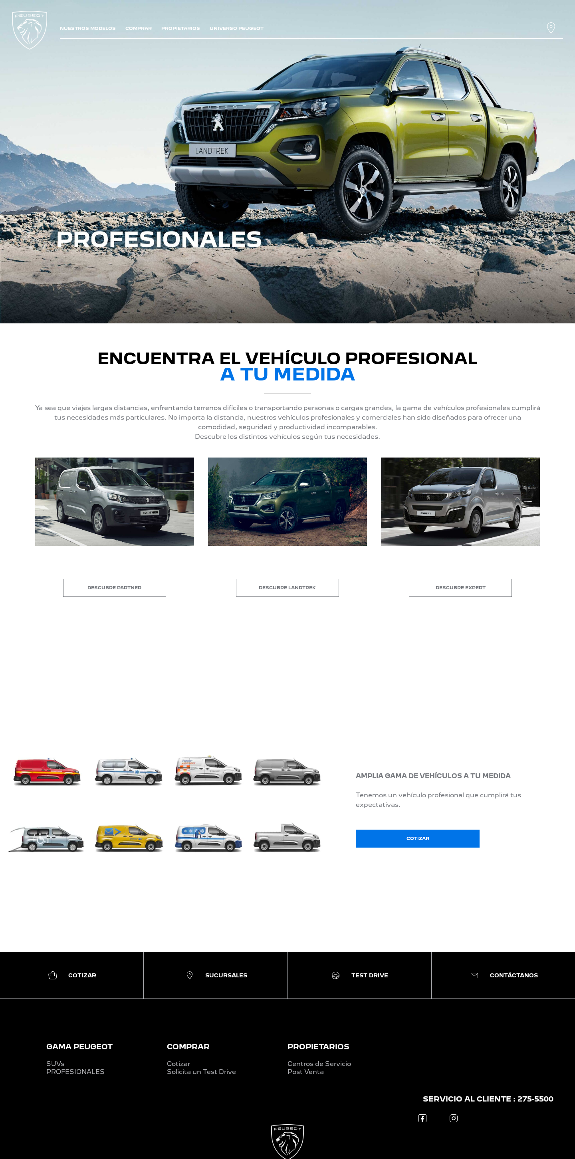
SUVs (55, 1064)
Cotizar (178, 1064)
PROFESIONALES (75, 1072)
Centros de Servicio (319, 1064)
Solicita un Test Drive (201, 1072)
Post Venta (306, 1072)
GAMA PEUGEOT (79, 1046)
